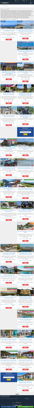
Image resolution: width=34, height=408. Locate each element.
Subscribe (25, 134)
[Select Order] (9, 19)
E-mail (8, 406)
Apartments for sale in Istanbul (5, 395)
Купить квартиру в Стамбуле (5, 396)
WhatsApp (25, 406)
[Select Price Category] (19, 19)
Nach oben (27, 398)
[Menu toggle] (31, 3)
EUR (27, 0)
